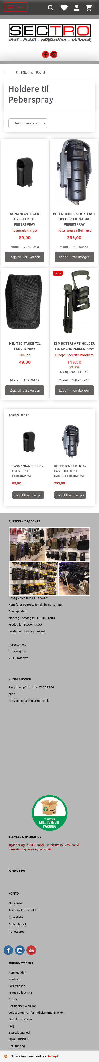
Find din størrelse (20, 1019)
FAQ (11, 1026)
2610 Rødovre (18, 658)
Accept (53, 1056)
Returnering (17, 1046)
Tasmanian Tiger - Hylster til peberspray (25, 218)
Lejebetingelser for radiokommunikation (36, 1012)
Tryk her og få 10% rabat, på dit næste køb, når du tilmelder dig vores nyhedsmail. (44, 847)
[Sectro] (49, 32)
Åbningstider (17, 972)
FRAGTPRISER (19, 1039)
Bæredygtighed (19, 1032)
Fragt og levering (20, 992)
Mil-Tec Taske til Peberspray (25, 346)
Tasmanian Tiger (24, 230)
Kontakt (14, 979)
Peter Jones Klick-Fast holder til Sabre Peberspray (74, 218)
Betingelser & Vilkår (22, 1006)
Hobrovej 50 (17, 651)
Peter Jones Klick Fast (74, 230)
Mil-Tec (24, 355)
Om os (13, 999)
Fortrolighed (17, 986)
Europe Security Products (74, 355)
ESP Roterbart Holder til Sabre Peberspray (74, 346)
